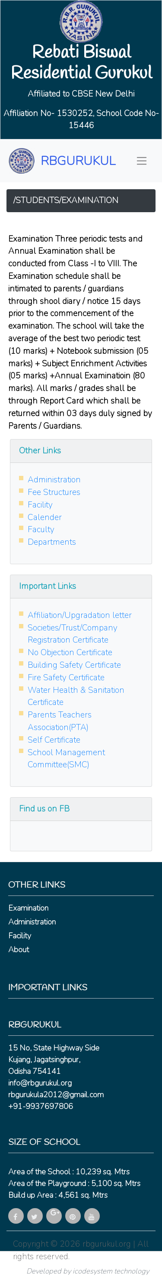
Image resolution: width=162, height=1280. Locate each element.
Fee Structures (54, 492)
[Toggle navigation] (142, 160)
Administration (54, 479)
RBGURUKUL (78, 160)
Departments (52, 542)
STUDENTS (37, 200)
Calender (45, 517)
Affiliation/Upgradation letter (80, 615)
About (18, 949)
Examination (28, 908)
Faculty (41, 529)
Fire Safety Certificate (66, 677)
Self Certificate (54, 740)
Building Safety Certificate (74, 665)
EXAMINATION (89, 200)
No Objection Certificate (70, 652)
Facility (40, 505)
